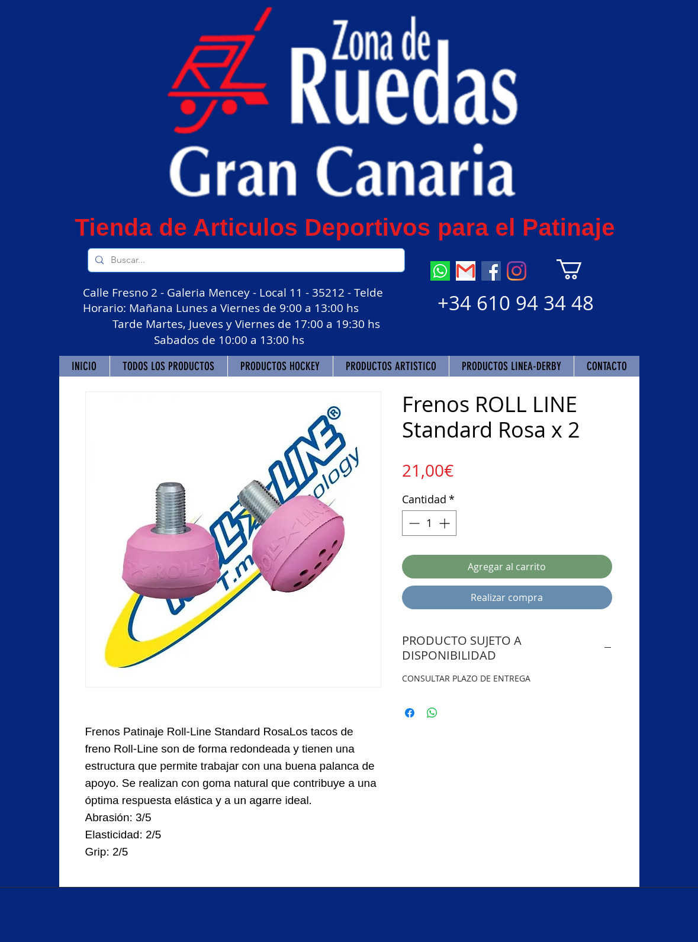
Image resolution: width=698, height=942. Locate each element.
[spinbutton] (429, 523)
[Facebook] (491, 271)
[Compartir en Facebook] (410, 713)
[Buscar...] (245, 260)
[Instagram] (516, 271)
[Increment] (445, 523)
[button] (581, 269)
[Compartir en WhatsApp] (432, 713)
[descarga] (465, 271)
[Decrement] (413, 523)
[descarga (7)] (440, 271)
